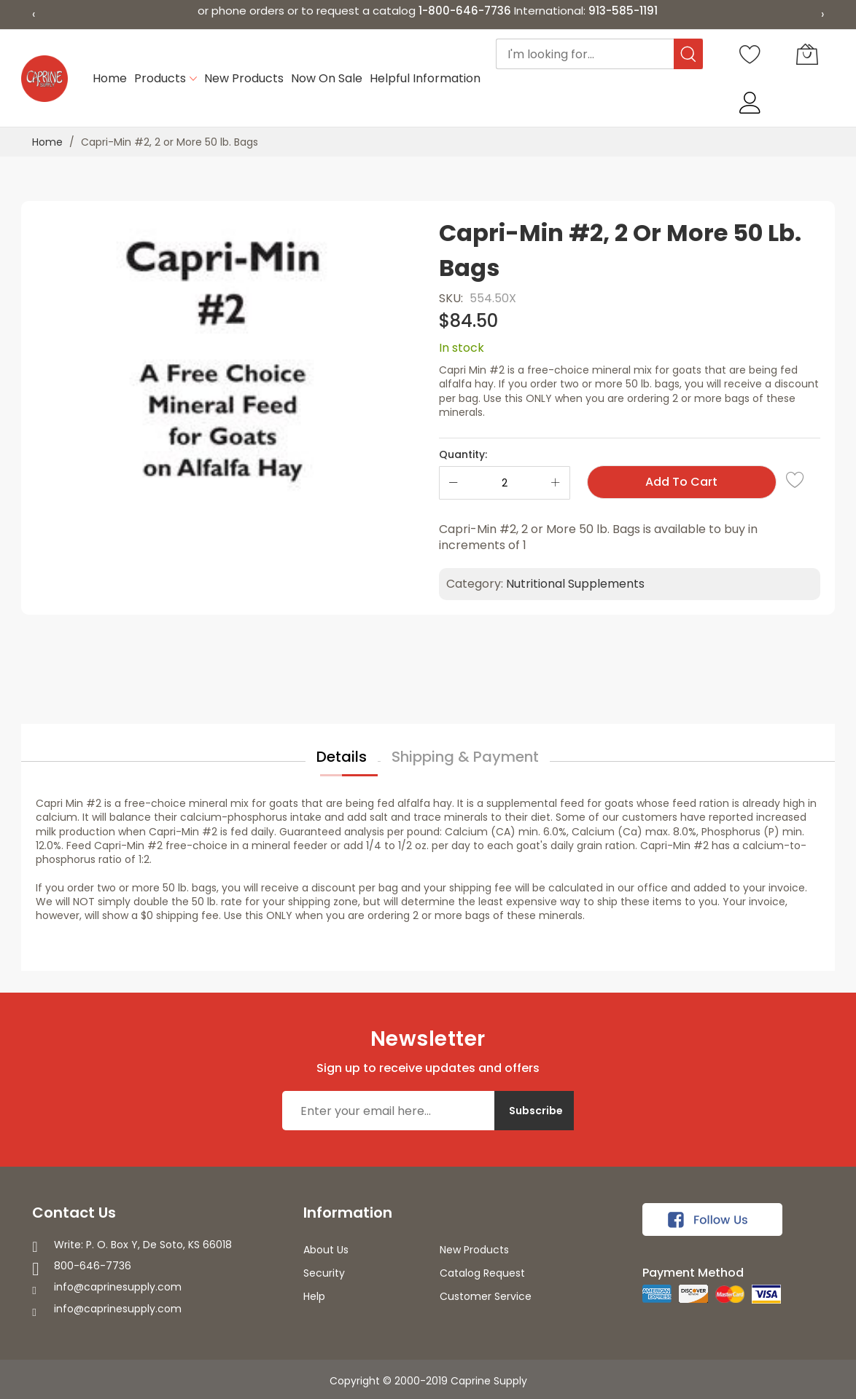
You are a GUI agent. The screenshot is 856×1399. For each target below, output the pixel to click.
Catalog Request (482, 1273)
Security (324, 1273)
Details (341, 756)
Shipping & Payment (465, 756)
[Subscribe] (534, 1110)
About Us (326, 1249)
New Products (474, 1249)
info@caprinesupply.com (118, 1287)
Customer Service (486, 1296)
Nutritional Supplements (575, 583)
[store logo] (44, 78)
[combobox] (599, 54)
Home (47, 142)
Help (314, 1296)
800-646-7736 (92, 1265)
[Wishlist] (750, 54)
